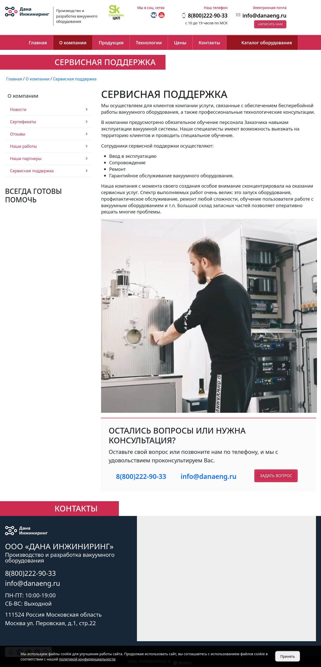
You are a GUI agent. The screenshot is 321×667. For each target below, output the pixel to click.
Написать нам (270, 24)
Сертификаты (23, 121)
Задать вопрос (276, 475)
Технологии (149, 43)
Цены (180, 43)
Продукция (111, 43)
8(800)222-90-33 (141, 476)
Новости (18, 109)
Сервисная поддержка (32, 171)
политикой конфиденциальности (87, 659)
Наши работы (23, 146)
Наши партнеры (25, 158)
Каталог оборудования (267, 43)
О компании (73, 43)
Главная (38, 43)
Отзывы (17, 134)
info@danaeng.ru (264, 15)
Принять (287, 656)
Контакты (209, 43)
